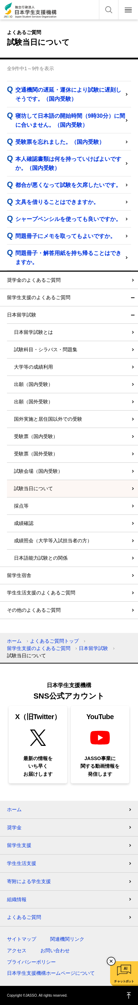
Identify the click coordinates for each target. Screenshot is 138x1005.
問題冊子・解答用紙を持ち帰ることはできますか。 (68, 257)
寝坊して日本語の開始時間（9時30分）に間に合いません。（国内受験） (70, 120)
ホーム (14, 641)
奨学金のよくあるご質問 (34, 280)
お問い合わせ (55, 950)
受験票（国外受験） (36, 453)
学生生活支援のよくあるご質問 (41, 592)
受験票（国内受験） (36, 436)
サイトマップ (21, 939)
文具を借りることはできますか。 (57, 202)
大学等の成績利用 (33, 367)
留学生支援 (19, 845)
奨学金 (14, 827)
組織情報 (16, 899)
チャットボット (124, 981)
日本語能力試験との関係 (41, 558)
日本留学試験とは (33, 332)
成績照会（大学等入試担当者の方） (53, 540)
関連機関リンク (67, 939)
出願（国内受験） (33, 384)
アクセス (16, 950)
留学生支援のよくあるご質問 (38, 297)
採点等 (21, 506)
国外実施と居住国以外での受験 (48, 419)
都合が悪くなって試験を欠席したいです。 (68, 185)
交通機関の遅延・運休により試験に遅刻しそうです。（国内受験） (68, 94)
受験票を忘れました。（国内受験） (60, 142)
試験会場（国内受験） (38, 471)
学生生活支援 (21, 863)
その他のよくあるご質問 (34, 610)
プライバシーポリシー (31, 962)
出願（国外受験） (33, 401)
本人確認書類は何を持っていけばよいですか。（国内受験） (68, 163)
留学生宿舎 (19, 575)
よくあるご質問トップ (54, 641)
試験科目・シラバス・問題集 (45, 349)
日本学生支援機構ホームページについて (51, 973)
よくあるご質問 (24, 917)
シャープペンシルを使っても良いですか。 (68, 219)
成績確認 (23, 523)
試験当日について (33, 488)
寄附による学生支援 (29, 881)
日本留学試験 (21, 315)
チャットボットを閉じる (111, 961)
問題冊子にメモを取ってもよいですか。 (65, 236)
